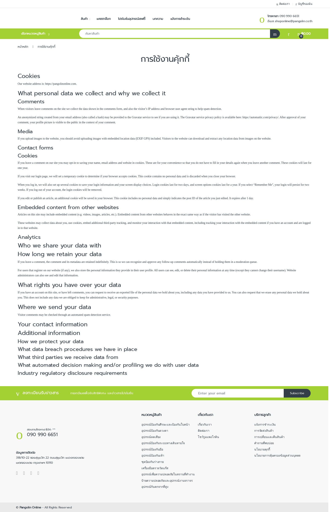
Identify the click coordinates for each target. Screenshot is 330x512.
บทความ (158, 19)
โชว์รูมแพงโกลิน (208, 437)
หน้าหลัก (23, 46)
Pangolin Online (30, 507)
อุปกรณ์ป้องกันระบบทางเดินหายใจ (163, 443)
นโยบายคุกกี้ (262, 449)
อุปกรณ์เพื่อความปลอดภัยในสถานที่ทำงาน (168, 474)
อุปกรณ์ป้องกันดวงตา (154, 430)
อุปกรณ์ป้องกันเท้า (152, 455)
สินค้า (84, 19)
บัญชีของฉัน (304, 4)
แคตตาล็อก (104, 19)
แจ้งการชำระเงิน (180, 19)
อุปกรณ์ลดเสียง (151, 437)
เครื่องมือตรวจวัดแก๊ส (154, 468)
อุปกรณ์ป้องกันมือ (152, 449)
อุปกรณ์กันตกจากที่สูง (154, 486)
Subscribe (297, 393)
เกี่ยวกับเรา (205, 424)
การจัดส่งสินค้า (263, 430)
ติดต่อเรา (283, 4)
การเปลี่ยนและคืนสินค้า (269, 437)
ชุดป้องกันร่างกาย (152, 462)
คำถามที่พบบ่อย (264, 443)
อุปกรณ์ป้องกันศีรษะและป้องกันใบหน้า (165, 424)
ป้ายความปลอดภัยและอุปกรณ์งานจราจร (167, 480)
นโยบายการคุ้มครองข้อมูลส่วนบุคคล (277, 455)
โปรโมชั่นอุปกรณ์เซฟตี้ (131, 19)
